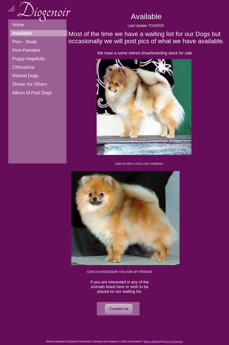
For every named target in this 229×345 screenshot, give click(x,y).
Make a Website (152, 341)
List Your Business (174, 341)
